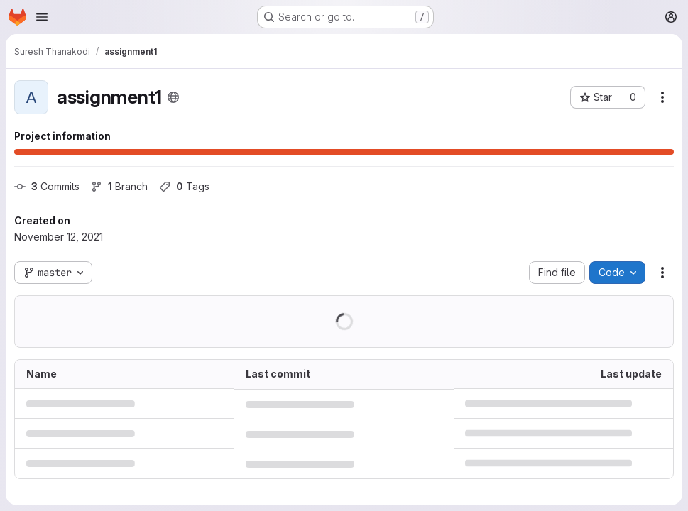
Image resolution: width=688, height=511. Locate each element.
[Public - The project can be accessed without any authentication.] (173, 97)
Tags (184, 186)
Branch (119, 186)
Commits (47, 186)
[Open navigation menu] (42, 17)
